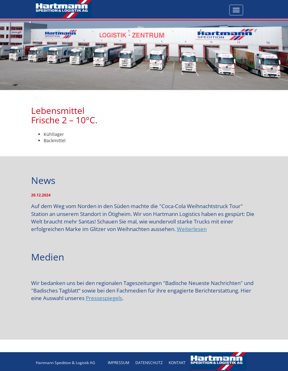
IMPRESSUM (118, 362)
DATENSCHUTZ (149, 362)
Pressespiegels (104, 298)
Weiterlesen (192, 229)
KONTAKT (177, 362)
